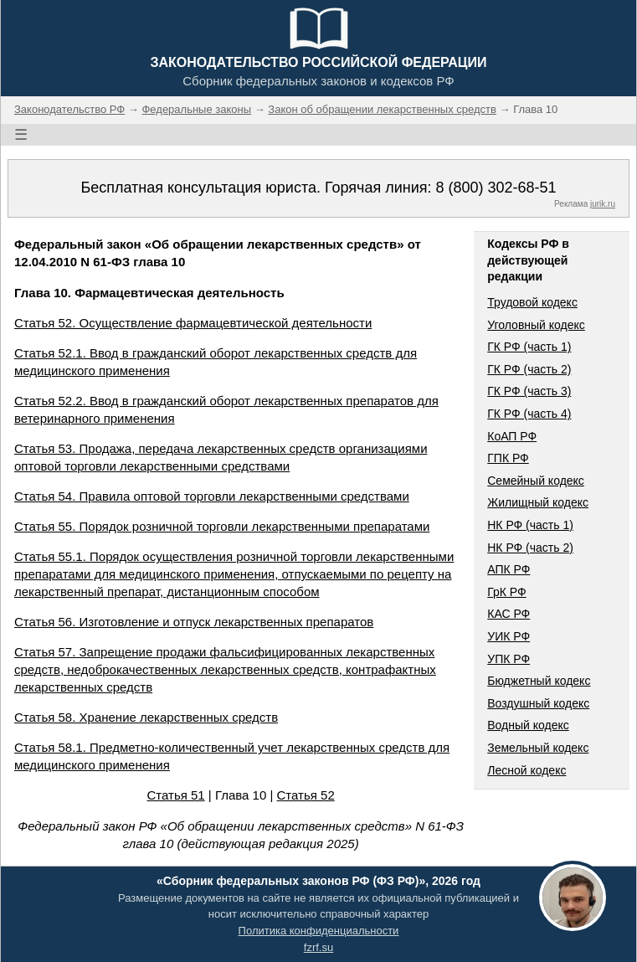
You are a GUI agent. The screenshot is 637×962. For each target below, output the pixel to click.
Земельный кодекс (537, 747)
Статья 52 (306, 795)
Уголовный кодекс (536, 325)
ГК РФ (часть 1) (529, 346)
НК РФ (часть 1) (530, 525)
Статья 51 (175, 795)
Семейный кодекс (535, 480)
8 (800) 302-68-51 (495, 187)
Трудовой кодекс (532, 302)
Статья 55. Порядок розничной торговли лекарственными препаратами (221, 526)
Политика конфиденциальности (319, 930)
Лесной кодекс (526, 770)
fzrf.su (318, 947)
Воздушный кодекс (538, 703)
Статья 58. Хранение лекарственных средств (146, 717)
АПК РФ (508, 569)
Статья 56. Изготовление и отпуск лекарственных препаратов (193, 622)
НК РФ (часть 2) (530, 547)
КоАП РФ (512, 436)
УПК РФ (508, 659)
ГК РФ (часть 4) (529, 413)
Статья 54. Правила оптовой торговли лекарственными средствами (211, 496)
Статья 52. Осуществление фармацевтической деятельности (193, 323)
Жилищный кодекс (537, 502)
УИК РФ (508, 636)
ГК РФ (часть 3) (529, 391)
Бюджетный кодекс (538, 680)
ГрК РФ (506, 592)
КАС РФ (508, 613)
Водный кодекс (528, 725)
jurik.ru (602, 203)
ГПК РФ (508, 458)
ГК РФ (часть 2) (529, 369)
